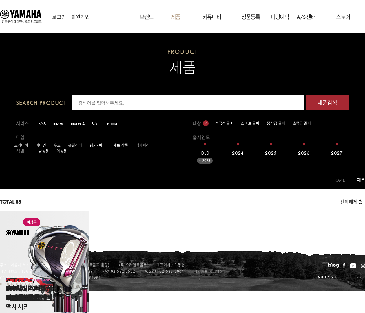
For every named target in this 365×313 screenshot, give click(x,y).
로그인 (59, 16)
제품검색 (327, 103)
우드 (57, 145)
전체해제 (351, 201)
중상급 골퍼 (276, 123)
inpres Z (78, 123)
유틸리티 (75, 145)
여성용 (61, 151)
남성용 (44, 151)
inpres (58, 123)
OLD (202, 155)
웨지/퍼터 (98, 145)
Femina (111, 123)
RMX (42, 123)
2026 (304, 153)
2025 (271, 153)
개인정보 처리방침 (208, 271)
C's (94, 123)
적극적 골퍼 (224, 123)
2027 (337, 153)
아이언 (41, 145)
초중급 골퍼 (302, 123)
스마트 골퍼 (250, 123)
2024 (238, 153)
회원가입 (80, 16)
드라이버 (21, 145)
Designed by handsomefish (27, 284)
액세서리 (142, 145)
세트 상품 (120, 145)
